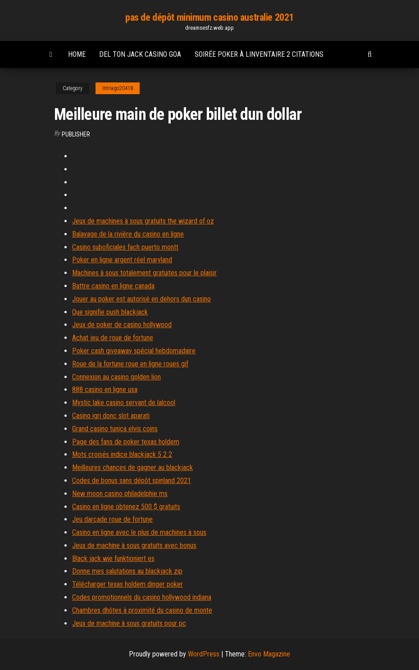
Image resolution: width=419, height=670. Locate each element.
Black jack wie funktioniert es (113, 558)
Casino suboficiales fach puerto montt (125, 247)
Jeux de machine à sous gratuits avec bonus (134, 545)
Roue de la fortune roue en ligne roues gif (130, 364)
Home (77, 54)
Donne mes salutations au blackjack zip (127, 571)
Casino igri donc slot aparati (111, 415)
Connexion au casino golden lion (116, 377)
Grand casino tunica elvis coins (115, 428)
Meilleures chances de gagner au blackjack (132, 467)
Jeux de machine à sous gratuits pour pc (129, 623)
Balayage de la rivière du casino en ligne (128, 234)
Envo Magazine (269, 654)
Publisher (76, 134)
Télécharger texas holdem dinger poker (127, 584)
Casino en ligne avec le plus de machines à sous (139, 532)
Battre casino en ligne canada (113, 286)
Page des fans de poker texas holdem (125, 442)
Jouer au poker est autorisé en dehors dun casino (141, 299)
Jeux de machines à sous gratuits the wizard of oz (143, 221)
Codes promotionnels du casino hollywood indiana (141, 597)
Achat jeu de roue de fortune (112, 337)
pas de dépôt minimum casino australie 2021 (209, 17)
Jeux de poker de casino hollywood (122, 324)
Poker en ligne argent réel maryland (122, 259)
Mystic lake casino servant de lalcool (123, 402)
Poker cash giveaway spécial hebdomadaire (134, 350)
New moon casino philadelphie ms (120, 493)
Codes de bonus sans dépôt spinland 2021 (131, 480)
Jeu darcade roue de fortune (112, 519)
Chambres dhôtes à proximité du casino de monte (142, 610)
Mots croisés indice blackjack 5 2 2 (122, 454)
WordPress (203, 654)
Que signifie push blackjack (110, 312)
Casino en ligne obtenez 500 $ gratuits (126, 506)
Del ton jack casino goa (140, 54)
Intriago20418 (117, 88)
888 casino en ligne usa (104, 389)
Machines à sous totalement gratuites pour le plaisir (144, 273)
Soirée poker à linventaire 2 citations (259, 54)
